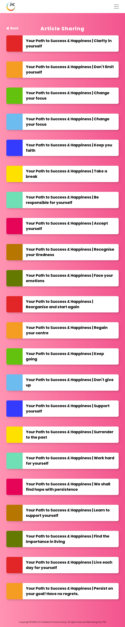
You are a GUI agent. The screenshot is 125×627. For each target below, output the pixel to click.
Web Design (92, 622)
